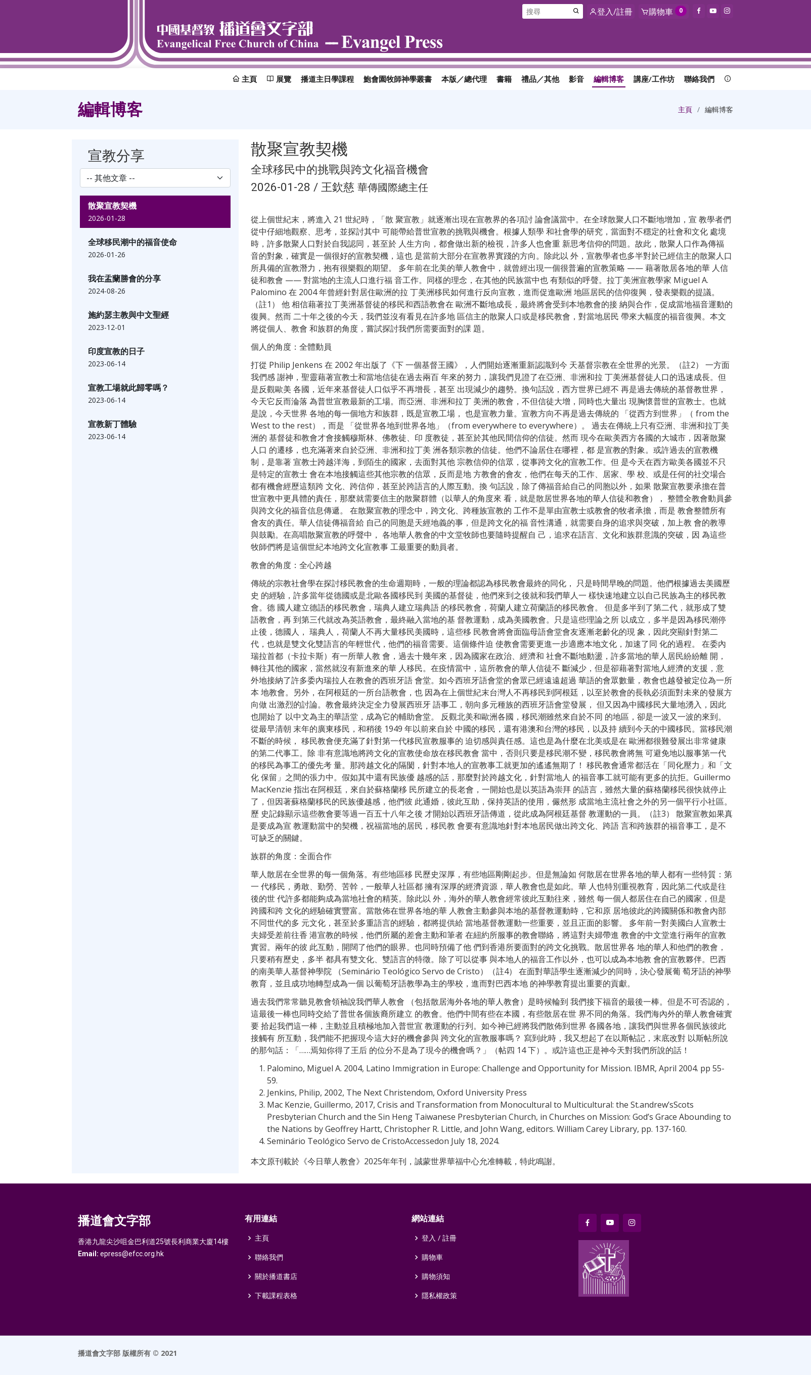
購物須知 (436, 1276)
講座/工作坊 (654, 79)
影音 (576, 79)
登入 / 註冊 (439, 1238)
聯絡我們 (699, 79)
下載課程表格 (276, 1295)
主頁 (685, 109)
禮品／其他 (540, 79)
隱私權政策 (439, 1295)
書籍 (504, 79)
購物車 (432, 1257)
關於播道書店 (276, 1276)
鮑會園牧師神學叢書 (398, 79)
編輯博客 (609, 79)
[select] (155, 177)
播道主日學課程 (327, 79)
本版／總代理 (464, 79)
